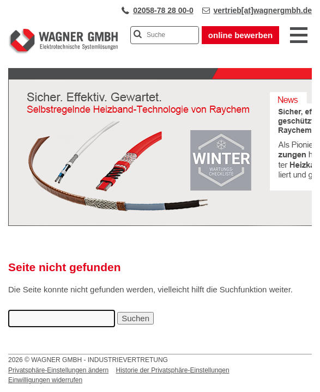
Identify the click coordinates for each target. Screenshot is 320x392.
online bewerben (240, 35)
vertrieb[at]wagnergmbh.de (263, 10)
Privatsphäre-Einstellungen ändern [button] (58, 370)
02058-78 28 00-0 (163, 10)
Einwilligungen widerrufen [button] (45, 380)
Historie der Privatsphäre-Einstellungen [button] (172, 370)
